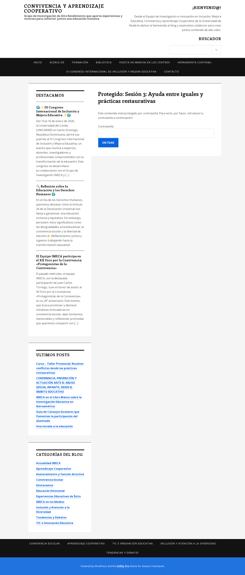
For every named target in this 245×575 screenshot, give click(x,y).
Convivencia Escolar (49, 480)
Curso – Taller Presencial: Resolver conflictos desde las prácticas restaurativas (60, 368)
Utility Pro (123, 566)
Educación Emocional (50, 491)
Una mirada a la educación (54, 426)
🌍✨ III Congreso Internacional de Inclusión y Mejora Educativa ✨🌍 (57, 111)
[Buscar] (216, 49)
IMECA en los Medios (50, 502)
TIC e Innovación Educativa (54, 523)
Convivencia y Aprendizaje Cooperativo (64, 8)
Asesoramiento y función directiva (60, 474)
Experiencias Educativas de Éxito (58, 496)
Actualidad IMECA (48, 463)
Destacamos (44, 485)
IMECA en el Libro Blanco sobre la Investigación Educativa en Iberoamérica (59, 401)
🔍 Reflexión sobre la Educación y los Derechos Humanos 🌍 (55, 190)
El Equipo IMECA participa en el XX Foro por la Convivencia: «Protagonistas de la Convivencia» (59, 262)
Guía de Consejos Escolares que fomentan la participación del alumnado (57, 416)
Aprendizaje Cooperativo (53, 469)
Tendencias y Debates (51, 517)
